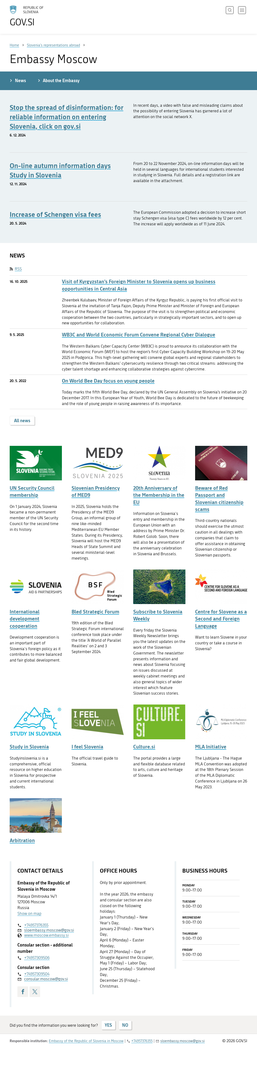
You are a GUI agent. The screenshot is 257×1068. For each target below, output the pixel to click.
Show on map (29, 913)
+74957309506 (37, 957)
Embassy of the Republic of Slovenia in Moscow (86, 1041)
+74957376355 (36, 925)
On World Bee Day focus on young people (108, 380)
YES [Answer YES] (108, 1025)
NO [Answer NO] (125, 1025)
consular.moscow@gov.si (46, 978)
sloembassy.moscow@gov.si (49, 930)
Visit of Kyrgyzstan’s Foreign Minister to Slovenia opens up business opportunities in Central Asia (138, 285)
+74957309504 (36, 973)
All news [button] (22, 420)
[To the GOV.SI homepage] (40, 16)
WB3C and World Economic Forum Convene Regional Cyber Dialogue (138, 334)
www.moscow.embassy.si (46, 935)
